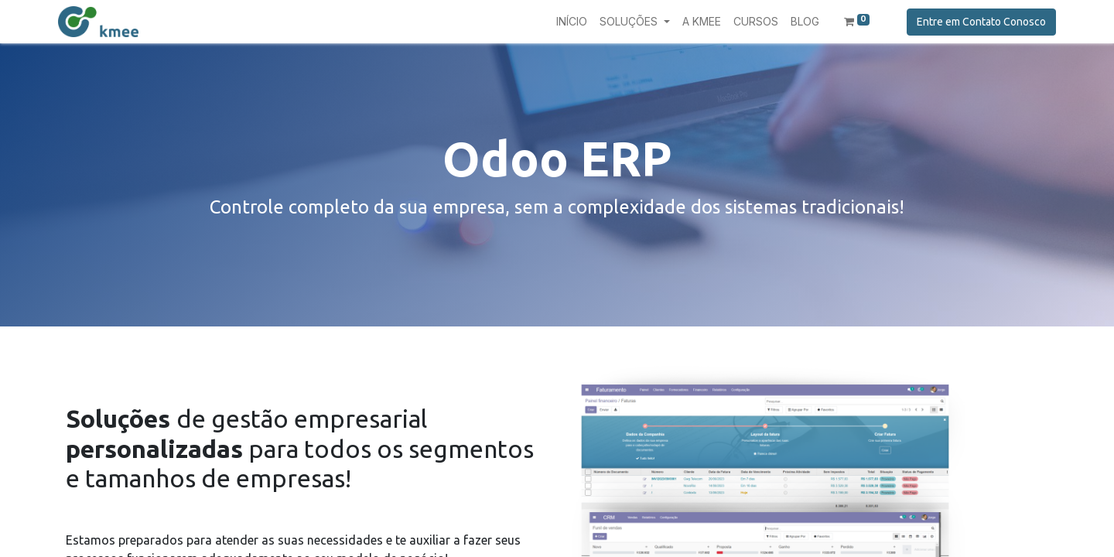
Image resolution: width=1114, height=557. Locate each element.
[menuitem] (571, 21)
